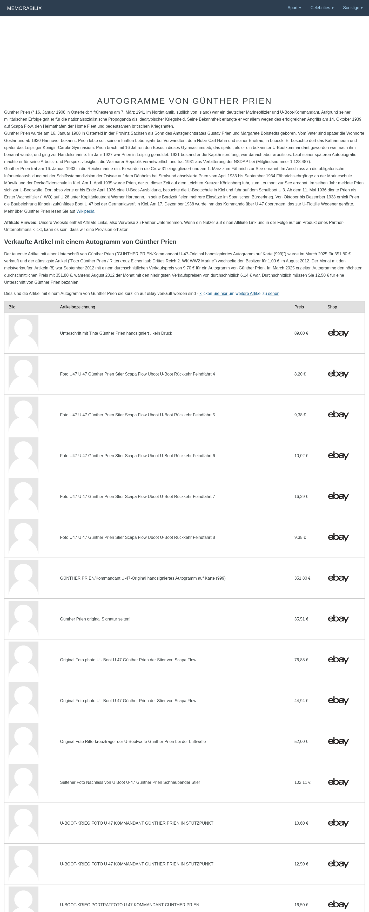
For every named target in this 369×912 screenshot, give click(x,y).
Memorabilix (24, 8)
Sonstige (351, 7)
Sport (292, 7)
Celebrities (320, 7)
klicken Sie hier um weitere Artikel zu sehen (239, 293)
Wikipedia (85, 211)
